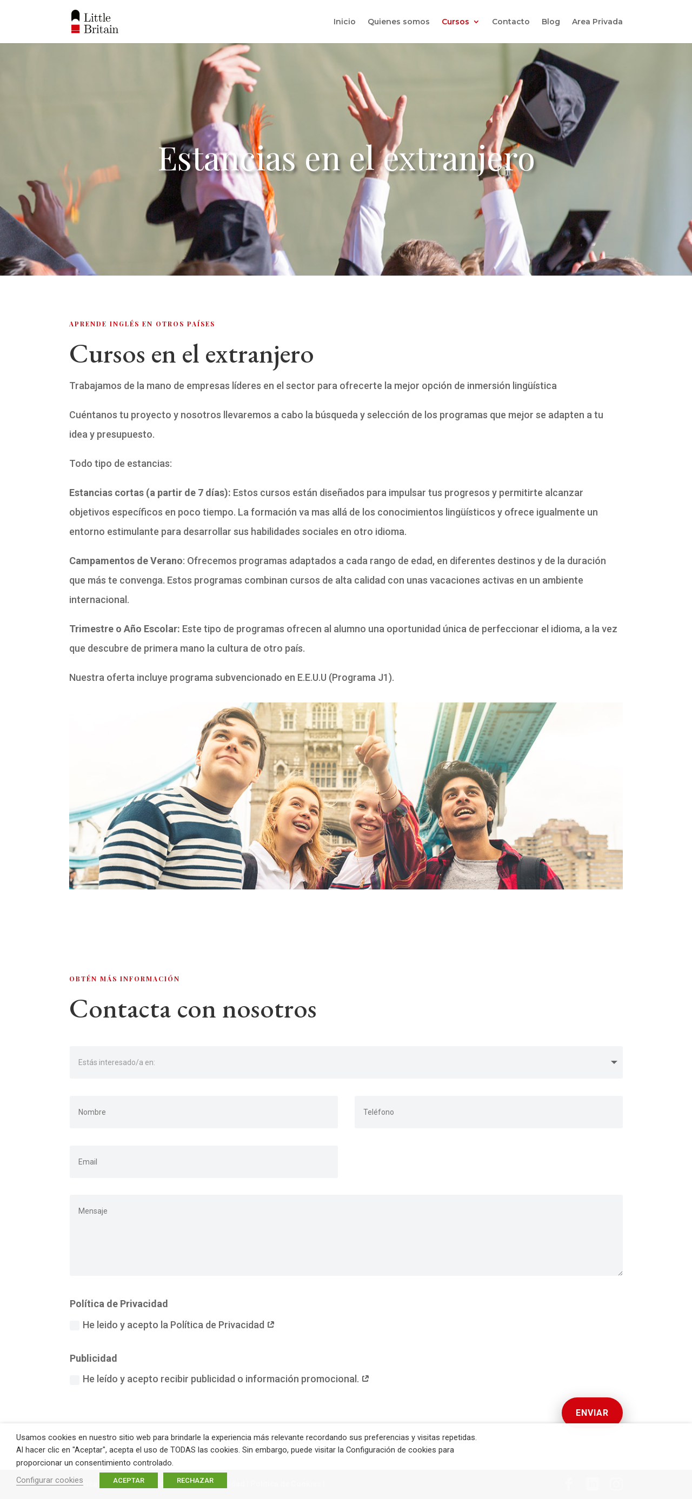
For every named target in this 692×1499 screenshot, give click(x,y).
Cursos (455, 22)
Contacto (511, 22)
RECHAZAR (195, 1480)
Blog (551, 22)
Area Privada (597, 22)
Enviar (592, 1413)
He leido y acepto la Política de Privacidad (172, 1324)
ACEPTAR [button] (128, 1480)
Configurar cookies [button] (49, 1480)
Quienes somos (399, 22)
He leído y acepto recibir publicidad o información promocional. (220, 1378)
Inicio (345, 22)
